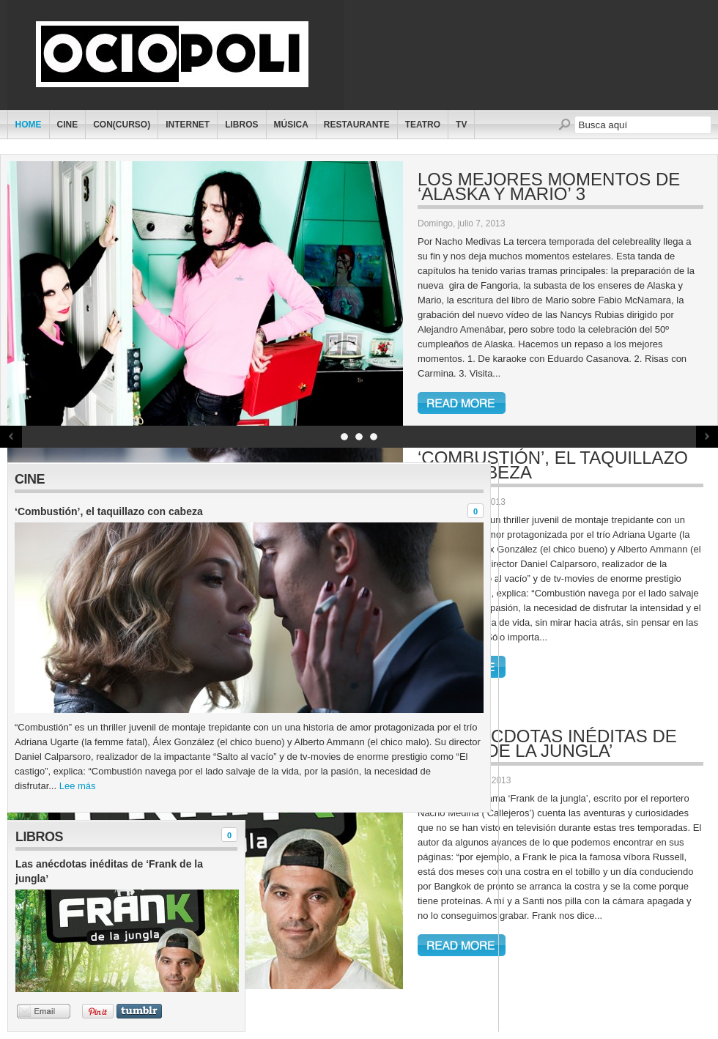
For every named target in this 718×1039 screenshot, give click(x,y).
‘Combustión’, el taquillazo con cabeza (553, 465)
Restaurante (357, 124)
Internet (188, 124)
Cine (67, 124)
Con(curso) (121, 124)
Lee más (77, 785)
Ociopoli (181, 55)
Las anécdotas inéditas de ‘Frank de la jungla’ (547, 743)
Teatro (422, 124)
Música (291, 124)
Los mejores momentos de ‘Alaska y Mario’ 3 (549, 186)
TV (461, 124)
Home (28, 124)
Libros (241, 124)
